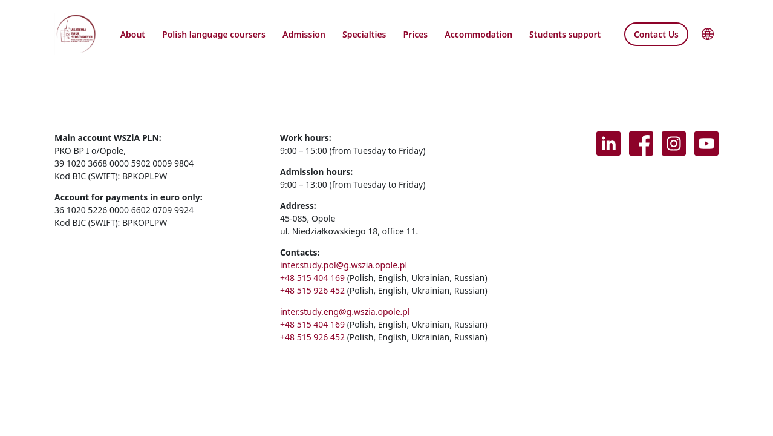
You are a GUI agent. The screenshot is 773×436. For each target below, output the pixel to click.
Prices (415, 34)
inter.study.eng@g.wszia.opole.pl (345, 311)
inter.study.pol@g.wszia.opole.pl (343, 265)
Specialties (364, 34)
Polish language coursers (214, 34)
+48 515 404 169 (312, 277)
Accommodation (478, 34)
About (132, 34)
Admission (303, 34)
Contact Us (656, 34)
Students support (565, 34)
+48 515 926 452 (312, 290)
